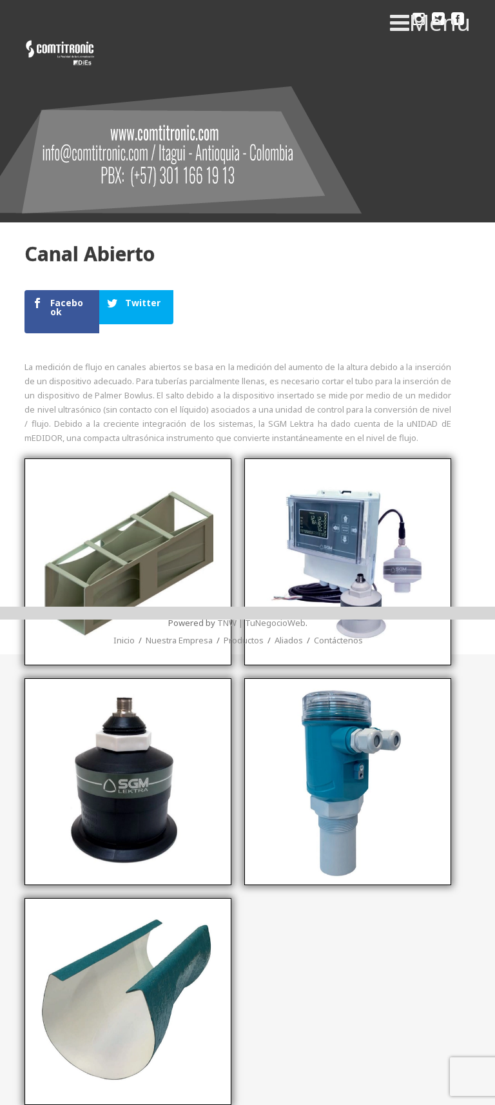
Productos (244, 595)
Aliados (289, 595)
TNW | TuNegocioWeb (261, 577)
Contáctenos (338, 595)
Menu (430, 22)
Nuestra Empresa (179, 595)
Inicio (124, 595)
